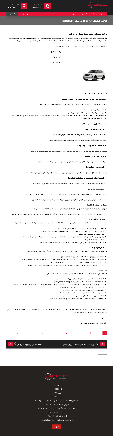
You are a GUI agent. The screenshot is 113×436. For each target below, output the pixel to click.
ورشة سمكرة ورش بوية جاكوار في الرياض (94, 323)
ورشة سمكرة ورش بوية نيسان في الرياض (53, 104)
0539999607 (56, 57)
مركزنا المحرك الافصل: (93, 93)
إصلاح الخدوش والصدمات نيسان (93, 118)
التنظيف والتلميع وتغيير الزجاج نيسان (69, 172)
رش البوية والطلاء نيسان (92, 129)
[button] (27, 14)
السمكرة (104, 317)
